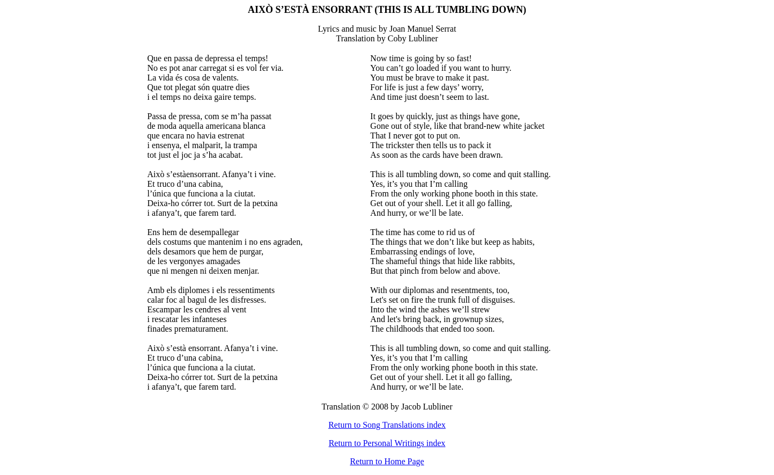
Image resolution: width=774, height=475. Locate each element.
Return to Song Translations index (387, 424)
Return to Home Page (387, 461)
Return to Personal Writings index (387, 443)
